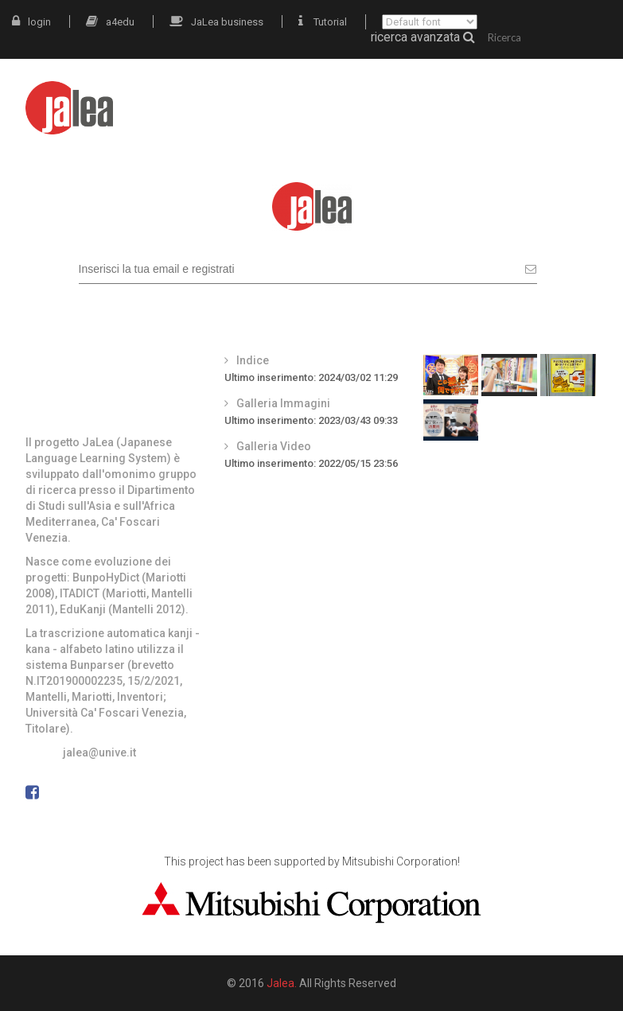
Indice (252, 360)
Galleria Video (273, 446)
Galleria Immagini (283, 403)
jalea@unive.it (99, 752)
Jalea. (282, 983)
